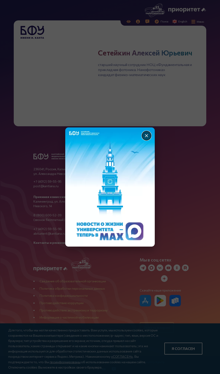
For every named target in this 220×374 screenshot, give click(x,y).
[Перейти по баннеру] (110, 187)
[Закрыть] (146, 135)
